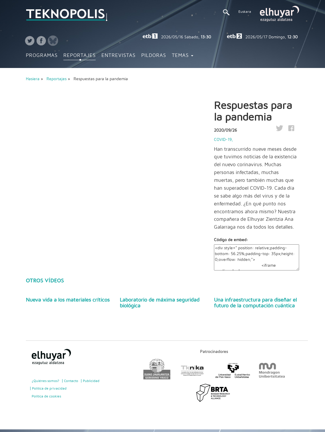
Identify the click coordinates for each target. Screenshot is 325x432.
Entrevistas (118, 55)
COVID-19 (223, 140)
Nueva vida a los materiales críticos (68, 300)
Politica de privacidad (49, 388)
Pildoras (153, 55)
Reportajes (79, 55)
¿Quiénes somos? (45, 381)
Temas (182, 55)
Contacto (71, 381)
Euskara (244, 11)
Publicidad (91, 381)
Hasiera (33, 79)
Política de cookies (46, 396)
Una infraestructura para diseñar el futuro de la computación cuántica (255, 303)
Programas (42, 55)
